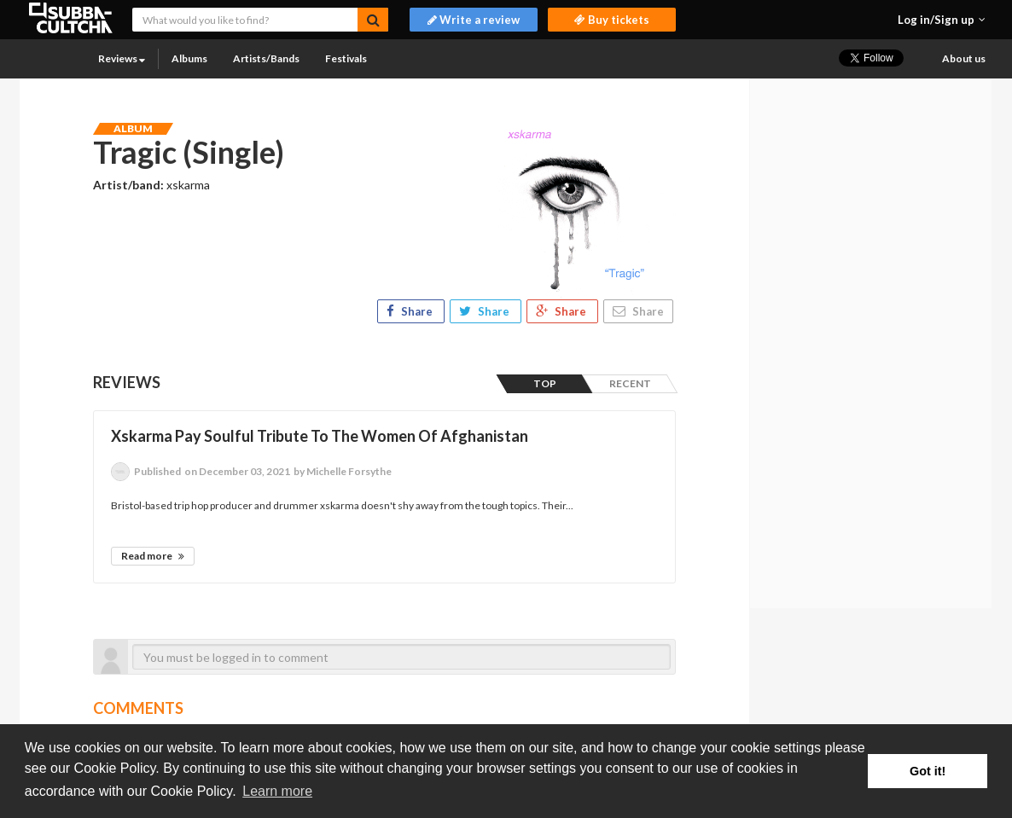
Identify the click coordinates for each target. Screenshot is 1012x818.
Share (411, 311)
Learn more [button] (277, 791)
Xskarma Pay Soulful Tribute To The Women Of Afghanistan (319, 435)
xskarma (188, 184)
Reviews (121, 58)
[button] (941, 19)
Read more (152, 555)
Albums (189, 58)
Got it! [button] (927, 771)
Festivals (346, 58)
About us (964, 58)
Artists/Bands (266, 58)
